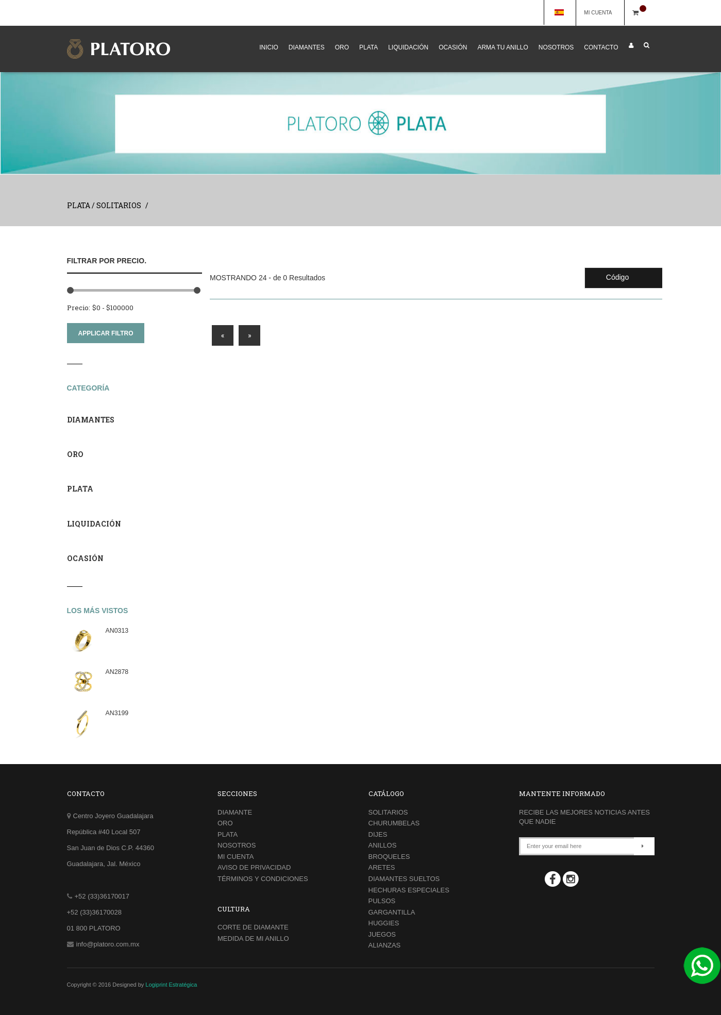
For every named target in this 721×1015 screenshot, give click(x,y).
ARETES (381, 867)
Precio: (78, 307)
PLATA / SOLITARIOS (104, 205)
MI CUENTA (602, 12)
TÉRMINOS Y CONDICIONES (262, 879)
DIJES (378, 834)
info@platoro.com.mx (108, 944)
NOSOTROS (556, 47)
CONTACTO (601, 47)
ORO (342, 47)
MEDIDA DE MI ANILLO (253, 938)
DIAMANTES (307, 47)
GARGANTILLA (391, 912)
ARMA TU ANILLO (502, 47)
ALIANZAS (384, 945)
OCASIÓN (453, 47)
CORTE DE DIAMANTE (253, 927)
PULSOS (382, 901)
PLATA (368, 47)
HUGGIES (383, 923)
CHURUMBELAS (394, 823)
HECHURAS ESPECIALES (408, 890)
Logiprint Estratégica (171, 985)
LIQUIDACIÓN (408, 47)
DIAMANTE (234, 812)
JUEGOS (382, 934)
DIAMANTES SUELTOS (404, 879)
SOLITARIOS (388, 812)
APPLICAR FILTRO (105, 333)
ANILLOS (382, 845)
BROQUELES (389, 856)
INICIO (268, 47)
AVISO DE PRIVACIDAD (254, 867)
